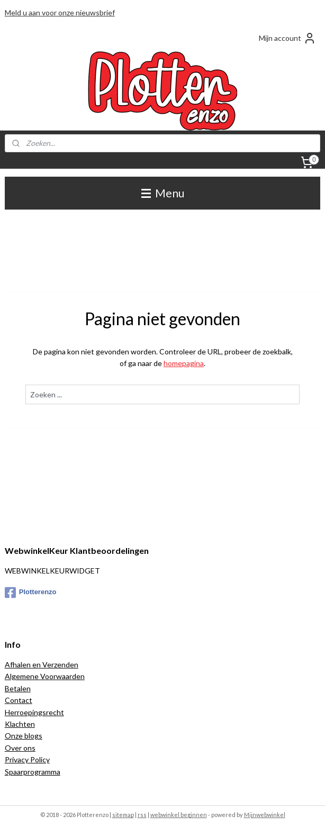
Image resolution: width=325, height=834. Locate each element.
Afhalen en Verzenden (41, 664)
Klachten (20, 723)
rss (142, 814)
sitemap (123, 814)
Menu (162, 192)
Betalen (18, 688)
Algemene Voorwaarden (45, 676)
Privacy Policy (27, 759)
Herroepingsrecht (34, 712)
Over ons (20, 747)
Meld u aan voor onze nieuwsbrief (60, 12)
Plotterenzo (31, 592)
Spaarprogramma (32, 771)
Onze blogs (23, 735)
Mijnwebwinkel (264, 814)
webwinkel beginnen (178, 814)
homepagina (184, 363)
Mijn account (287, 38)
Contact (18, 700)
